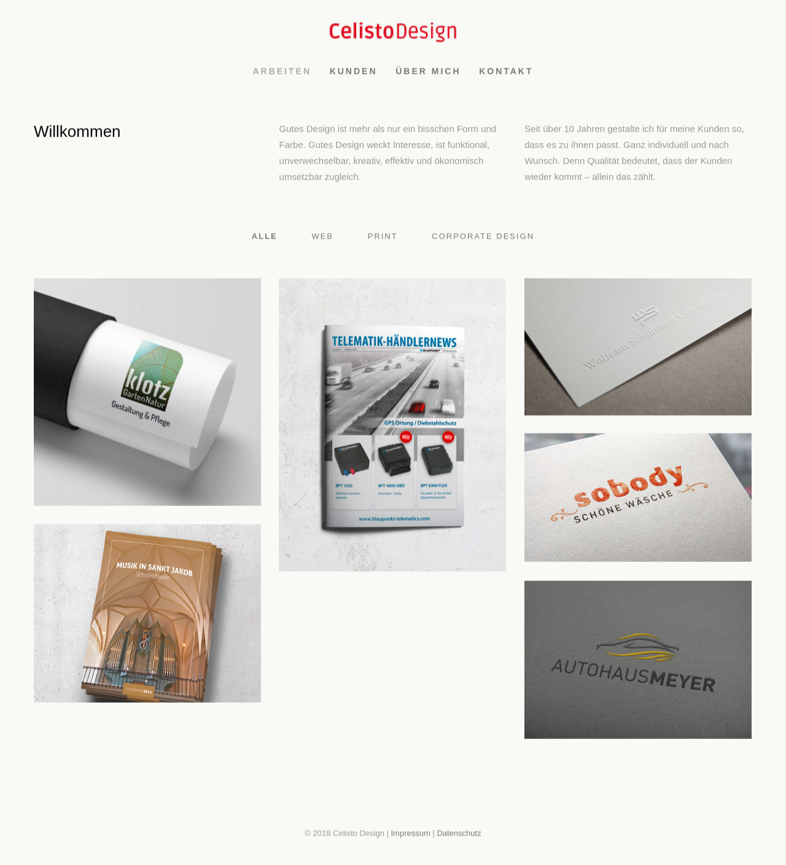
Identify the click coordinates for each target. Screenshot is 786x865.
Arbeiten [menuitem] (281, 73)
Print (383, 238)
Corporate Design (483, 238)
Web (322, 238)
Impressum (410, 834)
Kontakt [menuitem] (506, 73)
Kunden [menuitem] (354, 73)
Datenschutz (459, 834)
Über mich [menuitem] (428, 73)
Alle (265, 238)
